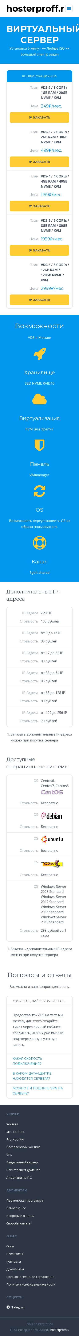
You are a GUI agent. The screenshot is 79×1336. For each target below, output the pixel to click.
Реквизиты (14, 1254)
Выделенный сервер (22, 1162)
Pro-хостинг (15, 1139)
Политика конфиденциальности (30, 1284)
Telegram (15, 1307)
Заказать (39, 117)
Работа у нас (16, 1208)
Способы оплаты (18, 1223)
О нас (10, 1246)
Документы (15, 1269)
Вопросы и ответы (20, 1215)
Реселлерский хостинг (23, 1147)
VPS (9, 1154)
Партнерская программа (24, 1200)
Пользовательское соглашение (30, 1277)
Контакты (13, 1261)
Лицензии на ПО (19, 1177)
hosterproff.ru (59, 1330)
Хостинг (12, 1124)
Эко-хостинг (15, 1131)
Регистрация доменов (23, 1170)
